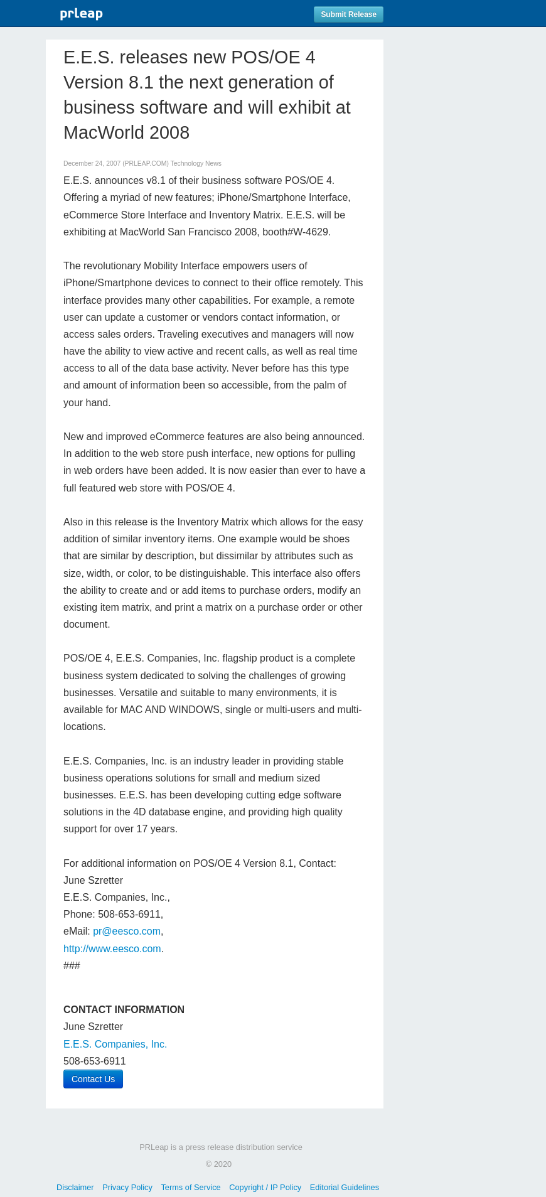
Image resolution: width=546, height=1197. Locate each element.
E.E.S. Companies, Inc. (115, 1044)
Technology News (196, 163)
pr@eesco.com (127, 931)
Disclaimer (75, 1187)
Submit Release (349, 14)
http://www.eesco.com (112, 948)
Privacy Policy (127, 1187)
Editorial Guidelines (344, 1187)
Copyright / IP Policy (265, 1187)
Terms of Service (190, 1187)
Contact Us (93, 1079)
